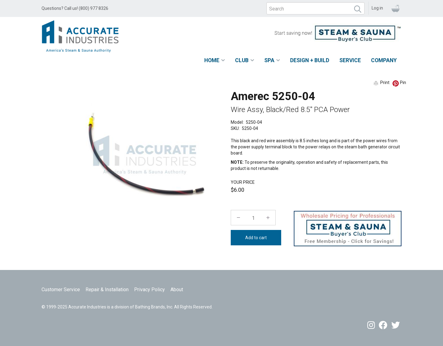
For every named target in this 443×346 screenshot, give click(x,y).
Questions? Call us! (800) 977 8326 (75, 8)
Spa (269, 60)
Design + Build (309, 60)
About (176, 289)
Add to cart (256, 237)
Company (384, 60)
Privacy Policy (149, 289)
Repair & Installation (107, 289)
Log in (377, 8)
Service (350, 60)
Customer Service (61, 289)
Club (242, 60)
